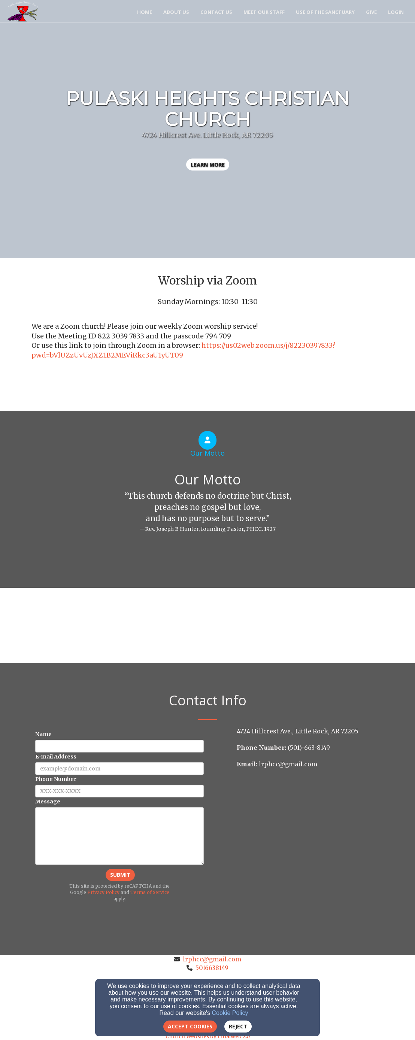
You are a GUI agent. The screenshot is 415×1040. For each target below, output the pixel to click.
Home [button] (144, 12)
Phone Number (55, 779)
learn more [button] (208, 164)
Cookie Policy (230, 1013)
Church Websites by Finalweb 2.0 (208, 1036)
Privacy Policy (103, 892)
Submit (120, 874)
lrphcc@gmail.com (212, 959)
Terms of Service (149, 892)
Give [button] (371, 12)
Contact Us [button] (216, 12)
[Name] (119, 746)
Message (47, 801)
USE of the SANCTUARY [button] (325, 12)
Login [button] (396, 12)
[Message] (119, 836)
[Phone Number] (119, 791)
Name (43, 734)
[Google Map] (310, 828)
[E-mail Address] (119, 768)
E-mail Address (55, 756)
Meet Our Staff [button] (264, 12)
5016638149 (212, 967)
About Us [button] (176, 12)
